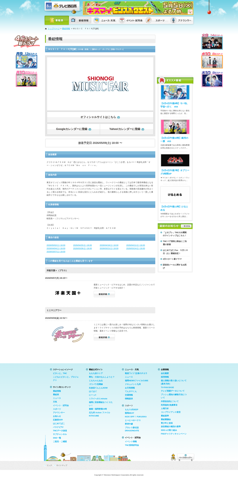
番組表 (56, 394)
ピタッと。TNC (60, 373)
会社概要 (165, 373)
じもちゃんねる (96, 380)
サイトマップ (61, 465)
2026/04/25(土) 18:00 (82, 245)
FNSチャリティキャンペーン (174, 434)
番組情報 (66, 28)
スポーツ (57, 409)
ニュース (57, 398)
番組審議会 (166, 419)
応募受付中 (58, 420)
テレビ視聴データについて (173, 391)
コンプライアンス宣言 (171, 412)
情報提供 (129, 398)
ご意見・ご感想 (60, 441)
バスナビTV (58, 427)
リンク (49, 465)
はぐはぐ (93, 391)
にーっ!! (92, 395)
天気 (55, 402)
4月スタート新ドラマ (172, 259)
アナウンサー (59, 412)
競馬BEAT (129, 413)
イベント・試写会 (61, 405)
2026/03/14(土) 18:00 (135, 248)
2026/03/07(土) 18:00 (56, 251)
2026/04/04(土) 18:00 (56, 248)
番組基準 (165, 416)
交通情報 (129, 395)
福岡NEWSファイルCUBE (136, 380)
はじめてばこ (59, 423)
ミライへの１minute (98, 398)
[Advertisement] (175, 54)
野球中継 (129, 424)
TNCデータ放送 (60, 430)
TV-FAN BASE (167, 387)
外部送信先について (170, 401)
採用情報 (165, 377)
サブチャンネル (60, 434)
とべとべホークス (133, 420)
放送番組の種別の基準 (171, 426)
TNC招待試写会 (132, 445)
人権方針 (165, 408)
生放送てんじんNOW (98, 388)
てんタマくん (131, 391)
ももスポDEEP (131, 409)
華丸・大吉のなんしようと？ (102, 377)
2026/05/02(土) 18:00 (56, 245)
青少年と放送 (167, 423)
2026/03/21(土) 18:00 (109, 248)
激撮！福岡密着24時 (98, 409)
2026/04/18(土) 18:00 (109, 245)
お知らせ (57, 416)
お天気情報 (130, 388)
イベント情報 (131, 441)
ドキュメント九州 (133, 384)
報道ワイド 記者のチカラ (136, 373)
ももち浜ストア (96, 373)
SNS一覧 (57, 438)
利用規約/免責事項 (169, 405)
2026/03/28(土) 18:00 (82, 248)
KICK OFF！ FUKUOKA (136, 417)
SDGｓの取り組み (169, 430)
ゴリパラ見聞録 (96, 384)
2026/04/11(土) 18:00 (135, 245)
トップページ (54, 28)
